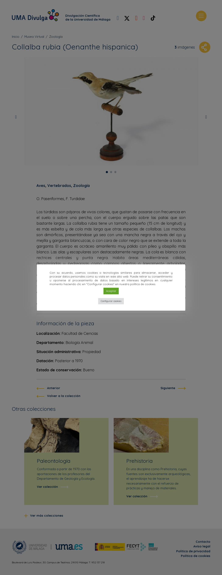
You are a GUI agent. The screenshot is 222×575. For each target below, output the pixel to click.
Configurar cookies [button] (111, 301)
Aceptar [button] (111, 291)
